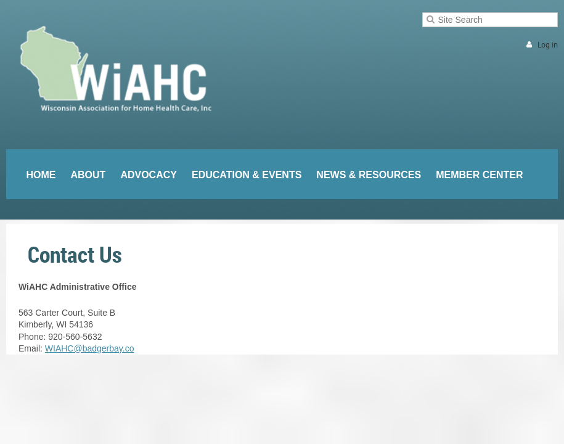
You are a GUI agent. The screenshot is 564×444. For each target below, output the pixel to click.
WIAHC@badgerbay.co (89, 348)
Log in (547, 44)
